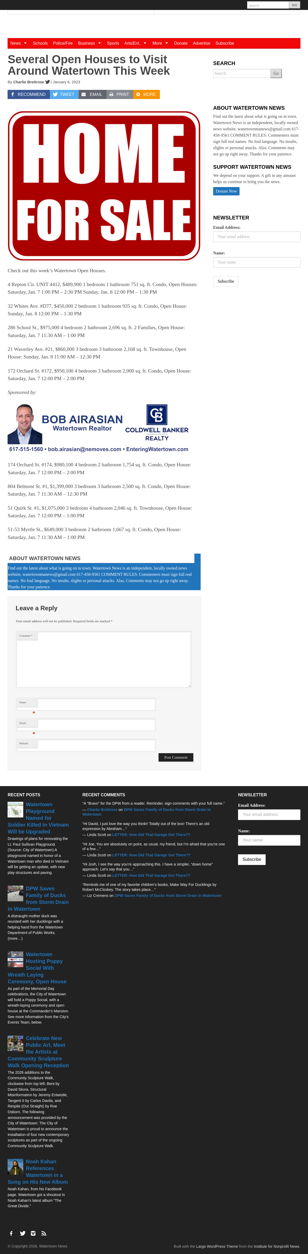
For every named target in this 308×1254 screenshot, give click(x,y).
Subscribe (225, 43)
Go (276, 73)
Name (27, 703)
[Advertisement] (252, 332)
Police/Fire (63, 43)
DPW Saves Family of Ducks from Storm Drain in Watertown (168, 895)
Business (91, 43)
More (162, 43)
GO (294, 5)
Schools (40, 43)
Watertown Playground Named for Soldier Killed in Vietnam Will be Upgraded (38, 818)
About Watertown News (44, 558)
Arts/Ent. (137, 43)
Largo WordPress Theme (217, 1246)
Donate (181, 43)
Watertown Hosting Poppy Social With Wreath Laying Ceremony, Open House (37, 967)
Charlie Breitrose (28, 82)
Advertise (201, 43)
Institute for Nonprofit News (276, 1246)
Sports (113, 43)
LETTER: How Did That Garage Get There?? (151, 835)
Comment (25, 635)
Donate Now (226, 191)
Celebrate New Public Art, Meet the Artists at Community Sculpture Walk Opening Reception (38, 1051)
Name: (219, 253)
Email (27, 724)
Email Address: (227, 227)
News (20, 43)
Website (23, 743)
